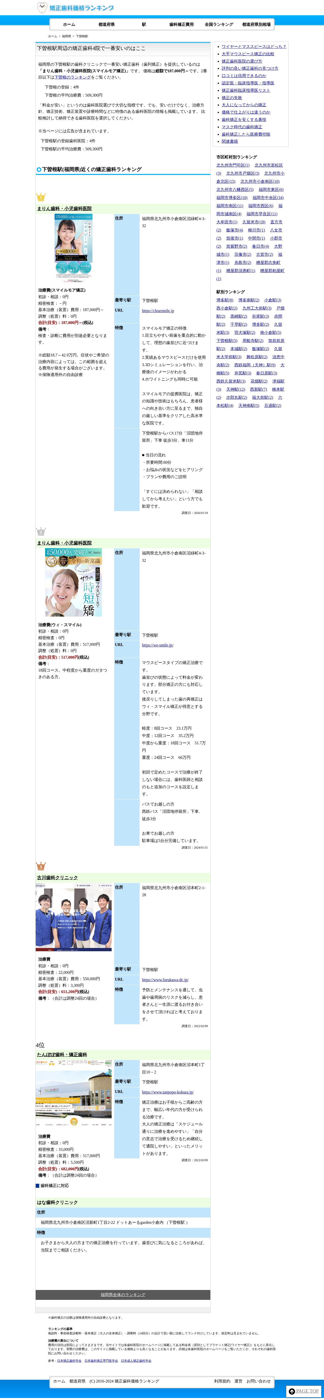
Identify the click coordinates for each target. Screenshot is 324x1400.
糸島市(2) (242, 262)
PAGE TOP (304, 1391)
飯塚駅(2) (260, 349)
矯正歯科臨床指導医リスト (246, 90)
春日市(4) (260, 246)
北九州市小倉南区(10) (260, 181)
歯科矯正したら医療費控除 (246, 134)
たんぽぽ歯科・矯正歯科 (62, 1054)
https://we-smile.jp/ (157, 645)
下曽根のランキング (72, 77)
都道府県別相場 (256, 24)
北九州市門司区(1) (233, 165)
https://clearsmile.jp (158, 311)
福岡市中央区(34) (268, 197)
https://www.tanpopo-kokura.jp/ (168, 1092)
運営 (238, 1381)
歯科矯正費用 (181, 24)
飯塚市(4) (234, 230)
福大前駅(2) (262, 397)
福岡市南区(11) (229, 206)
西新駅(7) (258, 389)
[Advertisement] (251, 445)
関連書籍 (230, 141)
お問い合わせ (259, 1381)
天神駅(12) (235, 389)
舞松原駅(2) (257, 357)
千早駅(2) (238, 324)
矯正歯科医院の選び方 (242, 61)
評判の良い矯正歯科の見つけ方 (250, 68)
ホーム (69, 24)
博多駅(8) (224, 300)
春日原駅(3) (266, 373)
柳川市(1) (256, 230)
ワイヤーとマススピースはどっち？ (254, 46)
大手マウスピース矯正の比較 (248, 54)
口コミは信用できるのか (244, 76)
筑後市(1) (234, 238)
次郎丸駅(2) (236, 397)
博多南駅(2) (248, 300)
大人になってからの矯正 (244, 105)
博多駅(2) (260, 324)
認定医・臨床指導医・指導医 (248, 83)
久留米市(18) (254, 222)
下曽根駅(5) (226, 340)
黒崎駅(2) (238, 316)
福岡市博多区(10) (232, 197)
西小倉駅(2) (226, 308)
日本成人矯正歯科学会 (136, 1360)
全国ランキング (219, 24)
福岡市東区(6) (271, 189)
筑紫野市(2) (236, 246)
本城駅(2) (238, 349)
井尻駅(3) (242, 373)
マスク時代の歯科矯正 (242, 127)
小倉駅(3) (272, 300)
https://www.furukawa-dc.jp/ (165, 980)
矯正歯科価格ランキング (137, 1381)
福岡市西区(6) (260, 206)
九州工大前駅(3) (257, 308)
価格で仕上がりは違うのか (246, 112)
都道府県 (106, 24)
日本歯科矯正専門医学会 (101, 1360)
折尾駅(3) (260, 316)
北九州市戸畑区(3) (242, 173)
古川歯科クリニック (57, 877)
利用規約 (222, 1381)
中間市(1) (256, 238)
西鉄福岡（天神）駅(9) (255, 365)
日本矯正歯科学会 (69, 1360)
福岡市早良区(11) (262, 214)
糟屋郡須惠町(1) (240, 270)
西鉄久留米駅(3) (231, 381)
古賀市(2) (264, 254)
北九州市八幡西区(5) (235, 189)
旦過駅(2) (272, 405)
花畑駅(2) (259, 381)
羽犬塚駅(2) (244, 332)
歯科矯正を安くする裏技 (244, 119)
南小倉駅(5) (270, 332)
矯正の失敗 (232, 98)
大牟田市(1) (226, 222)
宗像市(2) (242, 254)
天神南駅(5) (248, 405)
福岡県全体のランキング (123, 1295)
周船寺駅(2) (253, 340)
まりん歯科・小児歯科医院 (64, 208)
